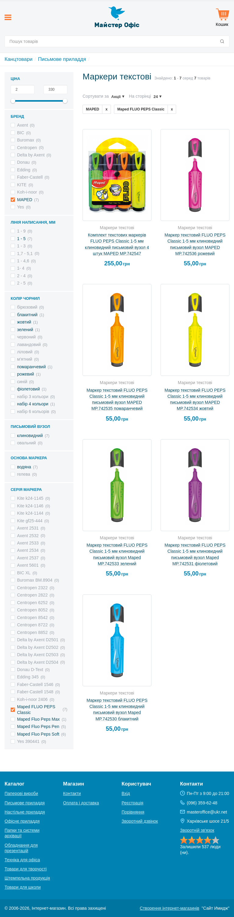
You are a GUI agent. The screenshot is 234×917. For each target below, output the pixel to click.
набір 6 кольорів (33, 411)
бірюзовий (27, 307)
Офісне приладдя (22, 821)
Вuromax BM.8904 (34, 580)
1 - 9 (21, 231)
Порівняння (133, 812)
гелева (23, 474)
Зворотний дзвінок (140, 821)
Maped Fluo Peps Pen (38, 726)
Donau (23, 162)
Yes (20, 207)
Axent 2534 (28, 550)
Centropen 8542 (32, 617)
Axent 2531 (28, 528)
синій (22, 381)
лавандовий (29, 344)
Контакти (72, 793)
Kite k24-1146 (30, 505)
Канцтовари (19, 59)
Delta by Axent (30, 154)
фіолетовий (28, 389)
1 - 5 (21, 238)
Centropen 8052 (32, 609)
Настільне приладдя (25, 812)
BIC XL (23, 572)
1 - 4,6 (23, 260)
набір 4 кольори (32, 403)
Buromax (25, 140)
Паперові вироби (21, 793)
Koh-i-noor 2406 (32, 699)
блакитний (27, 314)
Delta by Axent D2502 (37, 647)
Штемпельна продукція (27, 878)
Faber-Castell (30, 177)
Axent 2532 (28, 535)
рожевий (25, 374)
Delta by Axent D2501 (37, 639)
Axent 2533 (28, 543)
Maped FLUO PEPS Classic (36, 709)
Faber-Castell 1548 (35, 691)
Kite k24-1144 (30, 513)
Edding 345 (28, 676)
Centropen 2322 (32, 587)
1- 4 (20, 268)
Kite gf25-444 (29, 520)
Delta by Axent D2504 (37, 662)
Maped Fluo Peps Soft (38, 734)
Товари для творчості (26, 868)
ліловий (24, 351)
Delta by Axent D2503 (37, 654)
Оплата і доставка (81, 802)
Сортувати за (96, 96)
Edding (23, 169)
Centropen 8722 (32, 624)
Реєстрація (132, 802)
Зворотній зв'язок (197, 830)
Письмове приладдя (62, 59)
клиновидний (30, 435)
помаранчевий (31, 366)
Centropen (27, 147)
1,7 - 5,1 (25, 253)
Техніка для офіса (22, 859)
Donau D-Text (30, 669)
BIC (20, 132)
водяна (24, 466)
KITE (22, 184)
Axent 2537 (28, 557)
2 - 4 (21, 275)
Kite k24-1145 (30, 498)
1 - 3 (21, 245)
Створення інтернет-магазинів (169, 908)
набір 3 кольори (32, 396)
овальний (26, 442)
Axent (22, 125)
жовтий (24, 322)
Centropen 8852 (32, 632)
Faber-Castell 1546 (35, 684)
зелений (25, 329)
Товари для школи (23, 887)
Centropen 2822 (32, 595)
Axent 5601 (28, 565)
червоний (26, 336)
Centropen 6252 (32, 602)
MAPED (24, 199)
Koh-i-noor (27, 192)
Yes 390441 (28, 741)
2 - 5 (21, 283)
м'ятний (24, 359)
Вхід (126, 793)
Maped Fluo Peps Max (38, 719)
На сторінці (140, 96)
